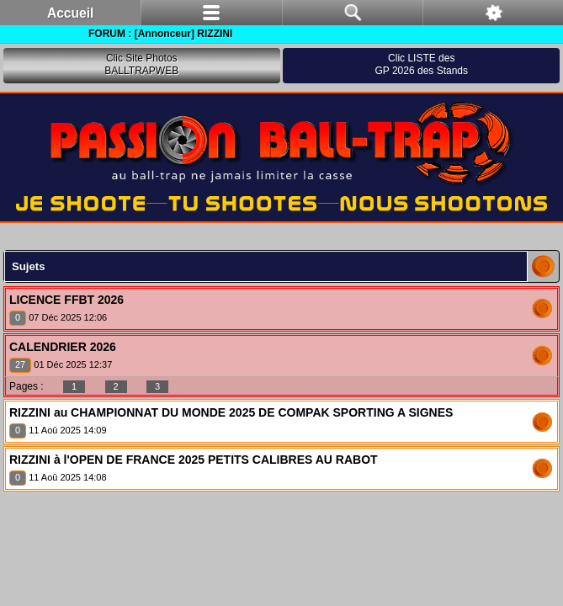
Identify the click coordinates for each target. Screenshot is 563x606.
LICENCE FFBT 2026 (66, 299)
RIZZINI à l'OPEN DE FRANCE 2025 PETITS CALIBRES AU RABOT (193, 459)
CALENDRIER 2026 (62, 347)
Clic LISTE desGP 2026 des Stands (421, 64)
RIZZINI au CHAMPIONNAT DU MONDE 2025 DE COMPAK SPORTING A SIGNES (231, 412)
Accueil (70, 13)
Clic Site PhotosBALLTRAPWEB (141, 64)
